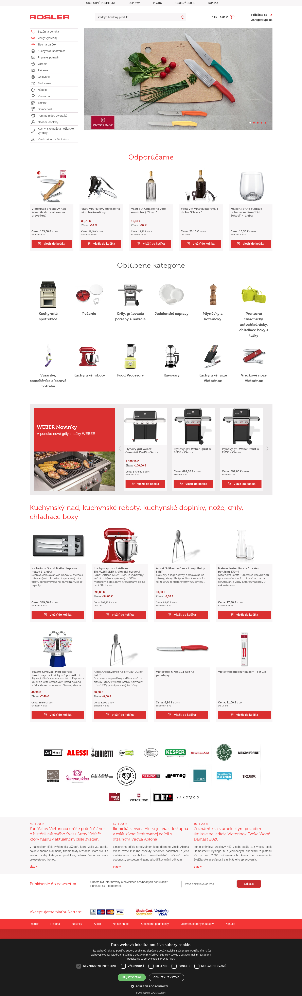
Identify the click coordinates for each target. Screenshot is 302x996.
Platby (157, 3)
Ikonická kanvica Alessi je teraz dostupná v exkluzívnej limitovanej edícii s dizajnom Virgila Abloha (150, 834)
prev (120, 448)
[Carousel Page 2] (254, 123)
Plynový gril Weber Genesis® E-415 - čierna (141, 450)
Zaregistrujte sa (261, 19)
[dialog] (151, 967)
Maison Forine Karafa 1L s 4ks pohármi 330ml (238, 569)
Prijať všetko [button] (131, 977)
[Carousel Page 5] (265, 123)
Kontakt (214, 3)
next (267, 448)
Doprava (134, 3)
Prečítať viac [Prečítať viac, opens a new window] (167, 958)
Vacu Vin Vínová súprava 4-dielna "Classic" (200, 210)
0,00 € (224, 17)
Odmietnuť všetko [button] (166, 977)
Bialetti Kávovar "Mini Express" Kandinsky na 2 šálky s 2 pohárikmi (56, 673)
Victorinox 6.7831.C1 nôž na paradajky (175, 673)
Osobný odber (185, 3)
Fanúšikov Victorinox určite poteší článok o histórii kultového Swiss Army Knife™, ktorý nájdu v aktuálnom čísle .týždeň (68, 834)
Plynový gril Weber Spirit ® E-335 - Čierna (192, 450)
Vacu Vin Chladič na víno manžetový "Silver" (148, 210)
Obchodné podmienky (101, 3)
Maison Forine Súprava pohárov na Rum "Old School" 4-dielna (246, 212)
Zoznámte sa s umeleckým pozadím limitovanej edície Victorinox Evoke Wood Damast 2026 (232, 834)
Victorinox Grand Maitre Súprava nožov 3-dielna (54, 569)
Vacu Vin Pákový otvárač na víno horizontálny (100, 210)
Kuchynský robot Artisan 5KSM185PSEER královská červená (117, 569)
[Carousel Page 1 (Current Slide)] (250, 123)
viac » (34, 866)
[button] (151, 986)
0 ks (214, 17)
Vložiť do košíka (54, 243)
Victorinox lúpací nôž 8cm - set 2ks (242, 671)
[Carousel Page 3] (258, 123)
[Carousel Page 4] (261, 123)
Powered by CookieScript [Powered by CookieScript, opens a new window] (151, 992)
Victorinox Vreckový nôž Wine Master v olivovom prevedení (49, 212)
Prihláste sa (259, 14)
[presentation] (212, 897)
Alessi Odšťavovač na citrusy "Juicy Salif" (180, 569)
